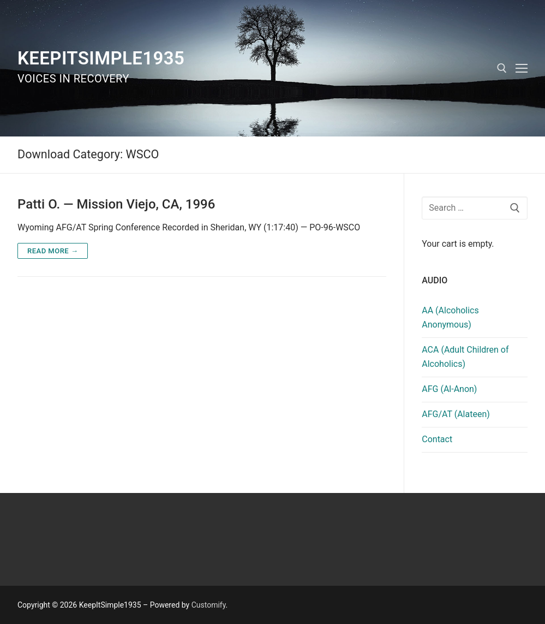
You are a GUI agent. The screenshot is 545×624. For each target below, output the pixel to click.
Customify (208, 605)
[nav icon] (522, 68)
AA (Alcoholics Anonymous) (450, 317)
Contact (437, 439)
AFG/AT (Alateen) (456, 414)
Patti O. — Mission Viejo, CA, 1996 (116, 204)
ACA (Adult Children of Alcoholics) (465, 356)
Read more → (52, 251)
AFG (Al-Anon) (449, 389)
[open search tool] (502, 68)
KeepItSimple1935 (100, 58)
